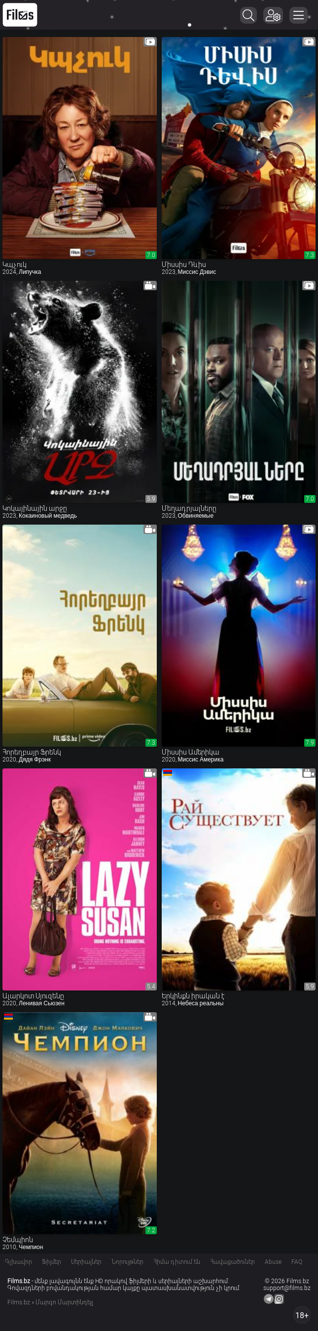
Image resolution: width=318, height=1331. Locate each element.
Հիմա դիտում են (176, 1261)
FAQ (296, 1261)
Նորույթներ (127, 1261)
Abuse (273, 1261)
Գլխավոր (18, 1261)
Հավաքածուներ (232, 1261)
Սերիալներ (86, 1261)
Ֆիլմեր (51, 1261)
